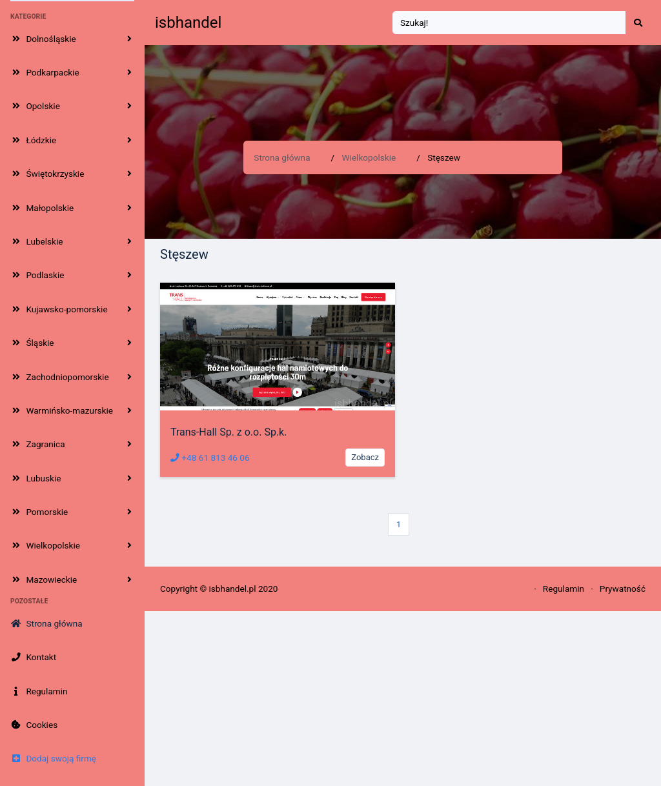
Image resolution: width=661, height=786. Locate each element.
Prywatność (623, 588)
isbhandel (188, 23)
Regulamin (563, 588)
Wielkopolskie (369, 157)
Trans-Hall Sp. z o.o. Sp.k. (228, 432)
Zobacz (365, 457)
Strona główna (282, 157)
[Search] (509, 23)
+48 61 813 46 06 (210, 457)
